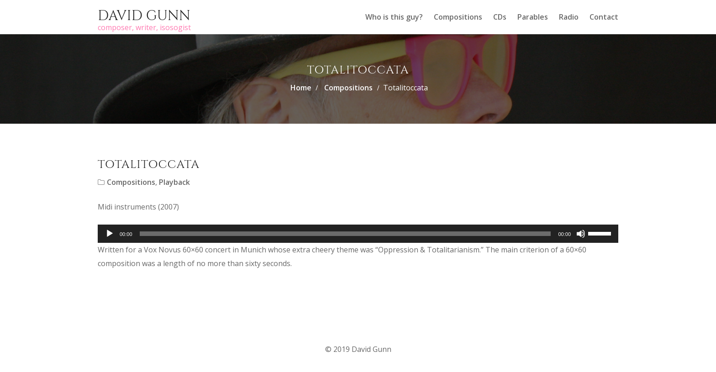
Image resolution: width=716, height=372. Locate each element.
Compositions (458, 17)
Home (300, 88)
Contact (604, 17)
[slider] (345, 233)
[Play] (109, 233)
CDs (499, 17)
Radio (569, 17)
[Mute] (580, 233)
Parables (532, 17)
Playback (174, 182)
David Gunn (144, 16)
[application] (358, 234)
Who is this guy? (394, 17)
